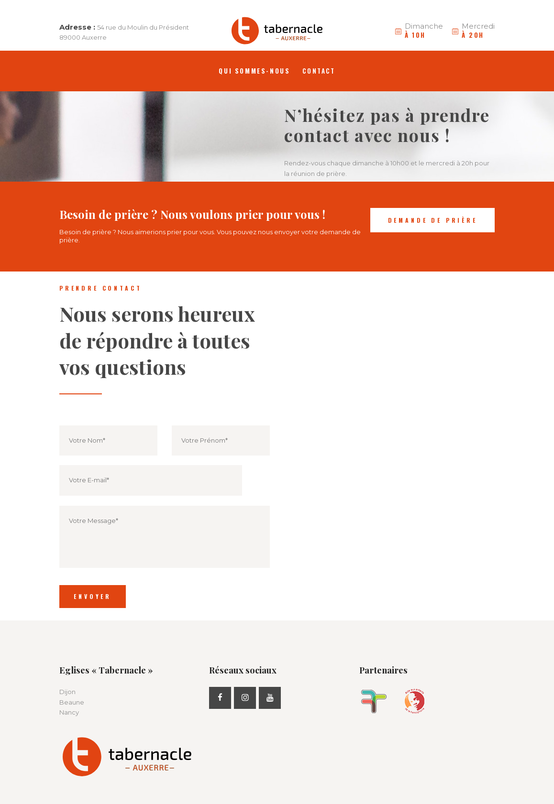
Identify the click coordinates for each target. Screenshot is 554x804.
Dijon (67, 691)
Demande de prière (432, 220)
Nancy (69, 712)
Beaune (71, 702)
